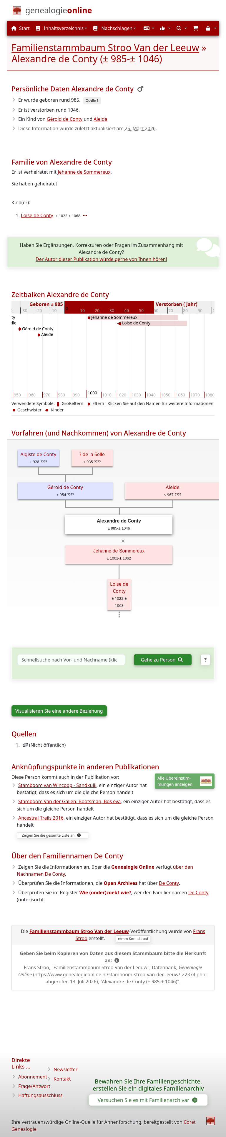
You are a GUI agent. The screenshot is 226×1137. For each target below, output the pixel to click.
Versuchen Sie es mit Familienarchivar (147, 1099)
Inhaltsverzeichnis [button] (60, 28)
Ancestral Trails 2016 (41, 818)
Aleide (100, 119)
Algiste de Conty (38, 454)
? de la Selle (92, 454)
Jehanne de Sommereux (84, 172)
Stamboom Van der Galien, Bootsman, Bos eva (69, 801)
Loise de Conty (37, 215)
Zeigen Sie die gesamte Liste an (51, 835)
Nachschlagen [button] (112, 28)
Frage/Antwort (34, 1086)
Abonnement (32, 1077)
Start (20, 28)
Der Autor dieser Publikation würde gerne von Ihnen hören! (101, 259)
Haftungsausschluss (40, 1095)
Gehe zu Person (162, 660)
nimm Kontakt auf (133, 938)
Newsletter (65, 1069)
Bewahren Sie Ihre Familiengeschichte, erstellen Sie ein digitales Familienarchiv (148, 1085)
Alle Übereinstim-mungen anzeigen (184, 781)
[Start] (58, 11)
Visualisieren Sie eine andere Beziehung (59, 711)
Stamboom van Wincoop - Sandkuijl (57, 785)
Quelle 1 (92, 100)
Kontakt (62, 1079)
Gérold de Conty (64, 119)
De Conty (169, 883)
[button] (148, 28)
